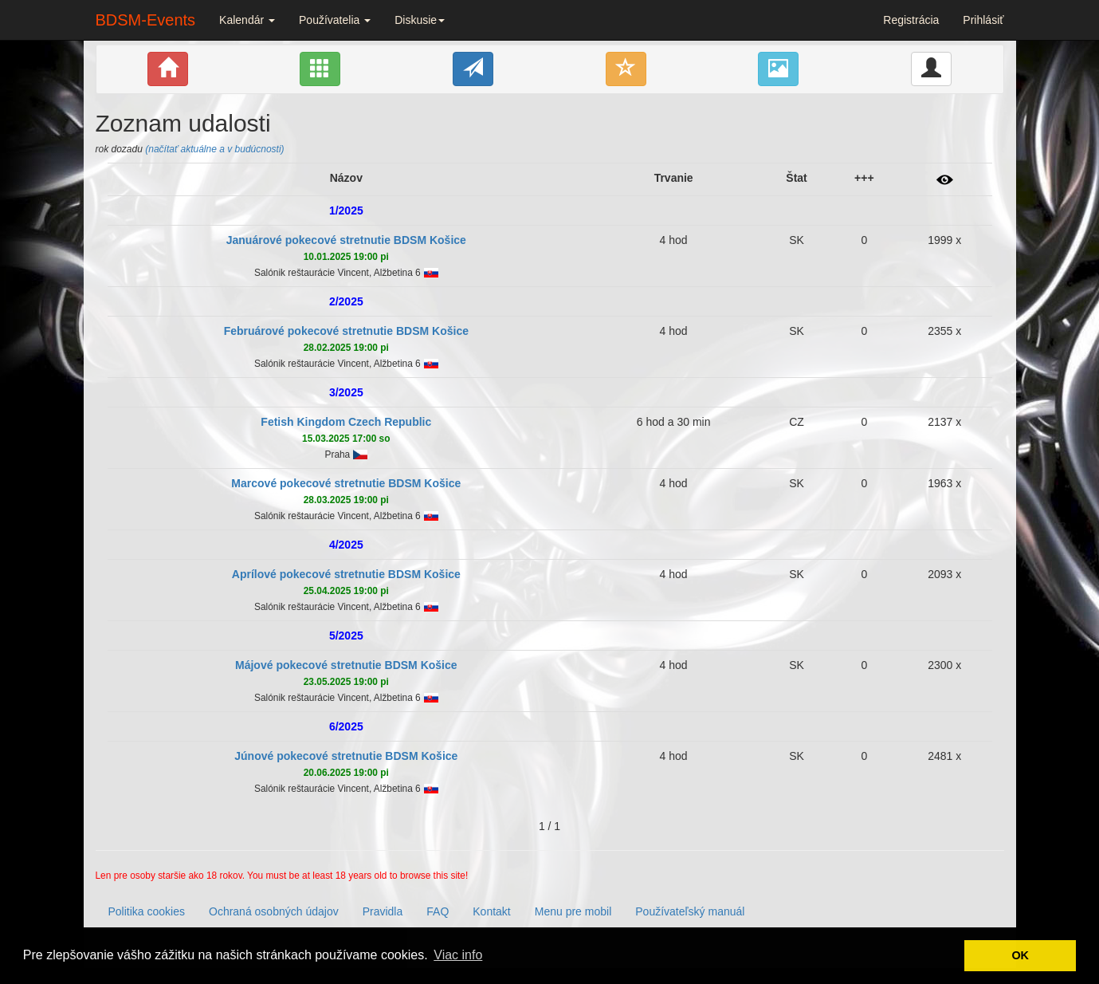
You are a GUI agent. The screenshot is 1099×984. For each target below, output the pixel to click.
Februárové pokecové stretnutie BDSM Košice (346, 331)
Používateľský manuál (689, 911)
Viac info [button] (458, 955)
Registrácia (911, 20)
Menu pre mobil (573, 911)
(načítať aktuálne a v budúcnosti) (214, 149)
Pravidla (383, 911)
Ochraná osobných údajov (274, 911)
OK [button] (1020, 955)
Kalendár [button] (247, 20)
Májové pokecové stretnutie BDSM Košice (346, 665)
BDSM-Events (146, 20)
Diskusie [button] (419, 20)
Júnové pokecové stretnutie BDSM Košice (345, 756)
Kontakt (491, 911)
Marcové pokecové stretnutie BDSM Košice (346, 483)
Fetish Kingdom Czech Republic (346, 421)
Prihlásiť (983, 20)
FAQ (437, 911)
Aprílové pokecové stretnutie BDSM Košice (346, 574)
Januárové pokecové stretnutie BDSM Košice (346, 240)
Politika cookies (147, 911)
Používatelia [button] (335, 20)
